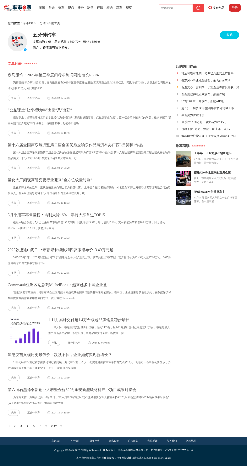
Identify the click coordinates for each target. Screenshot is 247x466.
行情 (100, 7)
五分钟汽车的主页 (48, 23)
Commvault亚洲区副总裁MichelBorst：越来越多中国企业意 (57, 285)
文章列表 (15, 63)
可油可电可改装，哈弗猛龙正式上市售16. (207, 73)
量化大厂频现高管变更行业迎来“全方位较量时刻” (50, 180)
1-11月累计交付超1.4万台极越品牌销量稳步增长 (88, 320)
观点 (71, 7)
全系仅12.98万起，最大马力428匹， (204, 122)
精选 (110, 7)
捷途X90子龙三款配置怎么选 (212, 172)
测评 (90, 7)
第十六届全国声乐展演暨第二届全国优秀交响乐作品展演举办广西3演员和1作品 (75, 145)
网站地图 (191, 440)
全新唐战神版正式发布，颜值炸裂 (203, 94)
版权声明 (95, 440)
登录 (235, 7)
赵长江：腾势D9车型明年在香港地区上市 (207, 108)
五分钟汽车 (44, 34)
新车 (119, 7)
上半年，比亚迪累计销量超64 (213, 153)
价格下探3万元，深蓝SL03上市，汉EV (206, 129)
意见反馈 (152, 440)
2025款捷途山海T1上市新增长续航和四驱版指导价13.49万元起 (60, 250)
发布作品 (218, 7)
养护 (81, 7)
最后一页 (57, 426)
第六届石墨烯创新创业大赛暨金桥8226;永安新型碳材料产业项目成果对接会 (72, 390)
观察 (129, 7)
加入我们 (172, 440)
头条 (52, 7)
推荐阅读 (182, 146)
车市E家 (28, 23)
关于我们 (75, 440)
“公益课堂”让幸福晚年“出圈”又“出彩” (40, 110)
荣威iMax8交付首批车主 (209, 191)
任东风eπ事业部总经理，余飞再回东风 (205, 80)
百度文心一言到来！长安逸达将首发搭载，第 (210, 87)
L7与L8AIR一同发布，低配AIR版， (204, 101)
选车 (61, 7)
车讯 (42, 7)
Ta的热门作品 (186, 66)
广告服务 (133, 440)
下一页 (43, 426)
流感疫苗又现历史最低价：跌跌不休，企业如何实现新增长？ (60, 355)
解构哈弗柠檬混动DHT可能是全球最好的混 (209, 136)
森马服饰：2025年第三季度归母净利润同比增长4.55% (53, 75)
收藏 (230, 35)
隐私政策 (114, 440)
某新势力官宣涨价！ (194, 115)
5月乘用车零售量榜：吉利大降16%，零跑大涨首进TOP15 (56, 215)
